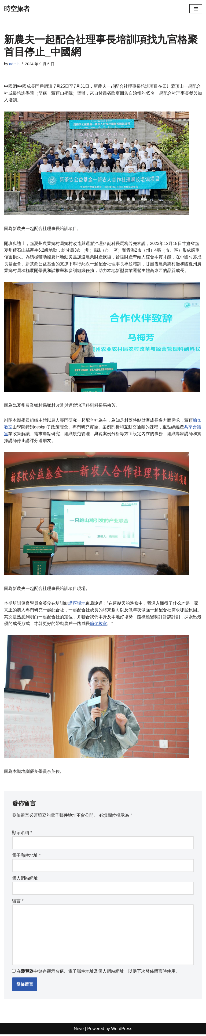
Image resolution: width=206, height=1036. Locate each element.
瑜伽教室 (98, 624)
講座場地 (77, 604)
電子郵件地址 (26, 856)
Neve (79, 1030)
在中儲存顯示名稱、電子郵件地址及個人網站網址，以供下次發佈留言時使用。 (98, 972)
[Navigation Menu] (195, 8)
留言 (18, 902)
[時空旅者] (17, 9)
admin (14, 64)
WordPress (121, 1030)
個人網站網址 (25, 879)
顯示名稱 (22, 833)
